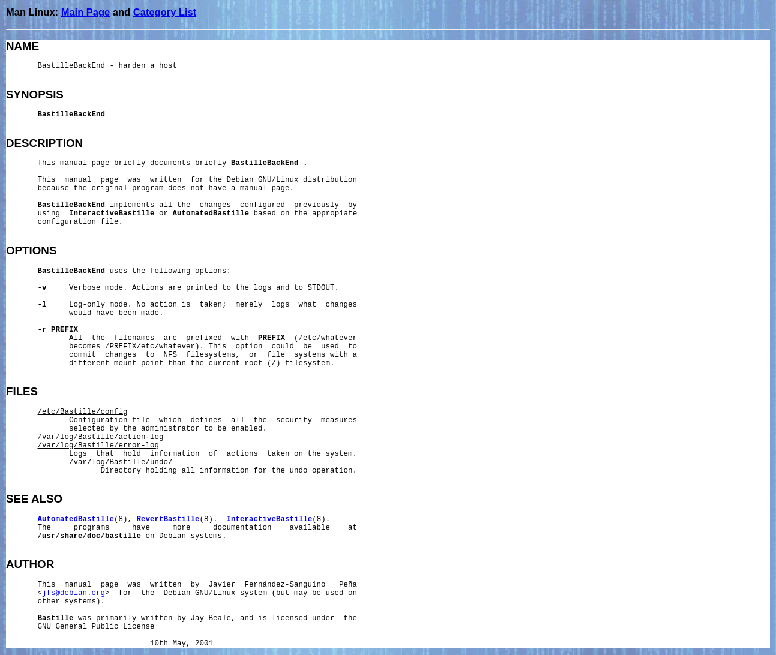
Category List (164, 12)
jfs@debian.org (73, 593)
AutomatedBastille (76, 519)
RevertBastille (168, 519)
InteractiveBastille (270, 519)
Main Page (85, 12)
